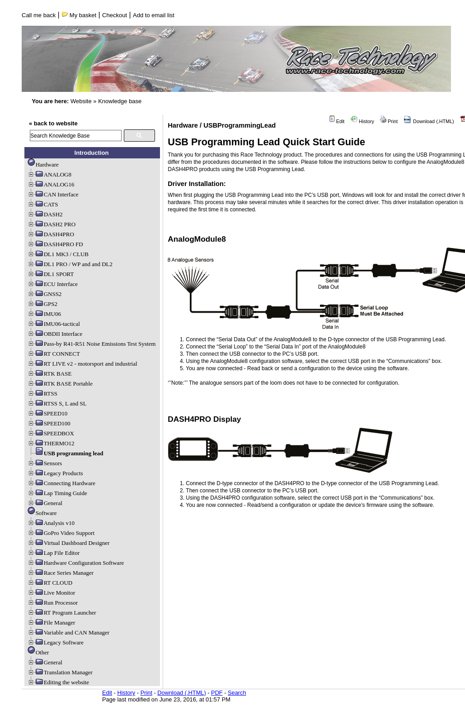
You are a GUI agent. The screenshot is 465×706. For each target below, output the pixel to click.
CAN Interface (53, 194)
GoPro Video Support (61, 533)
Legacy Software (56, 642)
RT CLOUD (50, 582)
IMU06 (44, 313)
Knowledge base (119, 101)
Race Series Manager (61, 572)
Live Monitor (51, 592)
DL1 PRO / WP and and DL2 (70, 264)
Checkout (114, 15)
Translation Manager (60, 672)
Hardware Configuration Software (76, 562)
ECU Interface (53, 284)
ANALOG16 (51, 184)
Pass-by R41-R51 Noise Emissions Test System (92, 343)
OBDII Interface (55, 333)
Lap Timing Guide (57, 493)
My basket (78, 15)
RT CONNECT (54, 353)
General (45, 503)
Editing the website (58, 682)
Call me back (39, 15)
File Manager (51, 622)
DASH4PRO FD (55, 244)
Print (389, 121)
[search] (76, 135)
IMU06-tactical (54, 323)
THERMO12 (51, 443)
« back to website (53, 123)
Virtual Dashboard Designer (69, 542)
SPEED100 (49, 423)
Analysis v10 (51, 523)
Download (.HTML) (429, 121)
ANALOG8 (49, 174)
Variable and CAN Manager (68, 632)
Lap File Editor (54, 552)
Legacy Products (55, 473)
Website (81, 101)
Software (42, 513)
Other (38, 652)
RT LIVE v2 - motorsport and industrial (82, 363)
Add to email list (153, 15)
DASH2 (45, 214)
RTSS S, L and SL (57, 403)
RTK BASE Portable (60, 383)
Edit (337, 121)
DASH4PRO (51, 234)
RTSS (42, 393)
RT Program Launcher (62, 612)
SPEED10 (48, 413)
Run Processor (53, 602)
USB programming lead (65, 453)
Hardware (43, 164)
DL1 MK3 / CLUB (58, 254)
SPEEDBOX (51, 433)
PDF (217, 692)
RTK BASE (50, 373)
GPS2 (42, 304)
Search (237, 692)
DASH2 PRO (51, 224)
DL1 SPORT (51, 274)
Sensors (45, 463)
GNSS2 (45, 294)
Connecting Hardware (61, 483)
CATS (43, 204)
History (362, 121)
